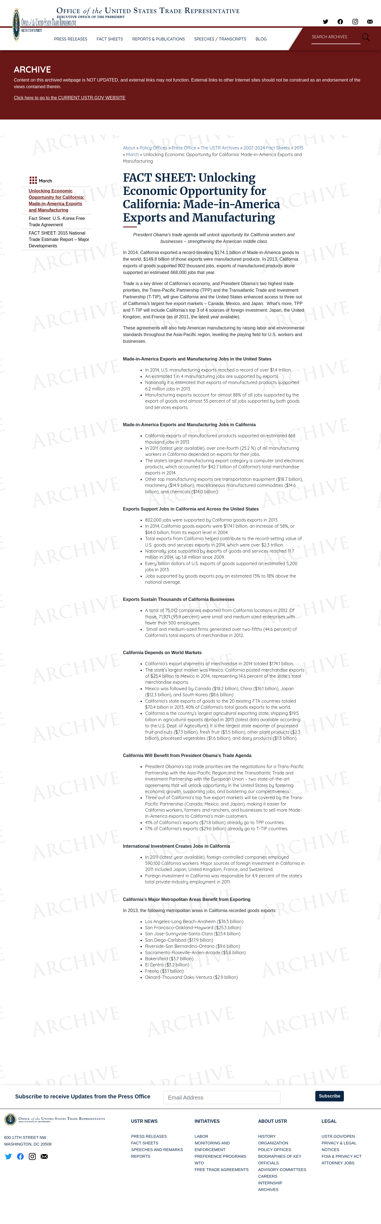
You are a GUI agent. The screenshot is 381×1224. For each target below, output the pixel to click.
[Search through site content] (335, 37)
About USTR (272, 1121)
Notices (330, 1149)
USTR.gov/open (338, 1136)
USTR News (144, 1121)
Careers (268, 1176)
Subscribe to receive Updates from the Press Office (82, 1096)
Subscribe (329, 1096)
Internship (270, 1183)
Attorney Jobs (338, 1163)
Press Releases (149, 1136)
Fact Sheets (144, 1143)
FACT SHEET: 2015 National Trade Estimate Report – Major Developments (59, 239)
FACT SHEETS (110, 39)
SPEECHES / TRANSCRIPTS (220, 39)
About (129, 148)
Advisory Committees (282, 1169)
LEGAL (329, 1121)
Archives (268, 1189)
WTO (199, 1163)
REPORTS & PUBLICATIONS (158, 39)
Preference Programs (220, 1156)
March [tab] (40, 181)
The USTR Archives (220, 148)
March (132, 154)
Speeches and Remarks (157, 1149)
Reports (140, 1156)
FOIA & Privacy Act (342, 1156)
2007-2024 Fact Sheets (267, 148)
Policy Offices (153, 148)
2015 (298, 148)
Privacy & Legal (339, 1143)
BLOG (261, 39)
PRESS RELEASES (70, 39)
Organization (273, 1143)
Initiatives (207, 1121)
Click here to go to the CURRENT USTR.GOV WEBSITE (69, 97)
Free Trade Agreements (222, 1169)
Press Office (184, 148)
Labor (201, 1136)
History (267, 1136)
